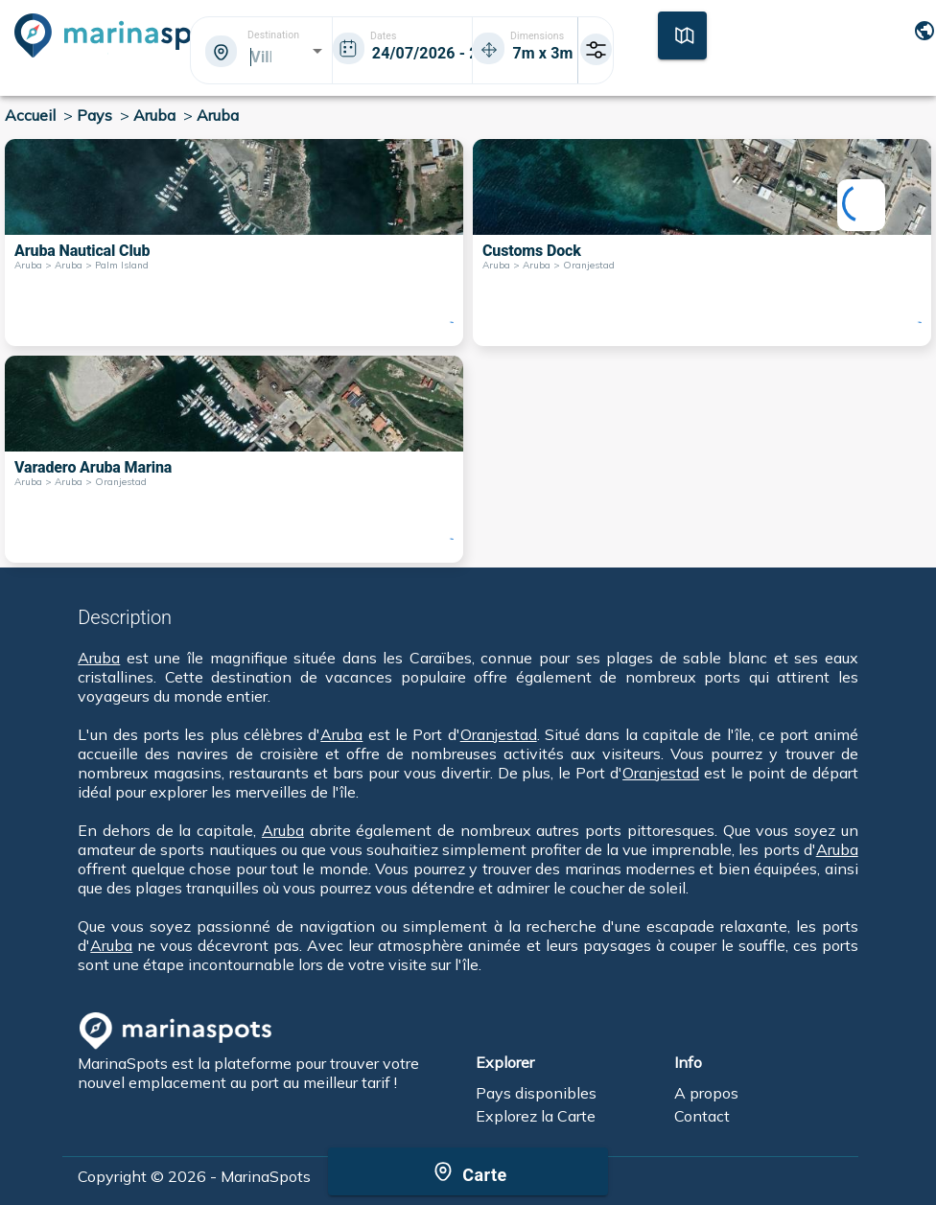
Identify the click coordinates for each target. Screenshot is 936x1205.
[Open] (317, 50)
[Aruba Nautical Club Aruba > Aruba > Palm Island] (234, 242)
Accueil (30, 115)
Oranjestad (498, 734)
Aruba (154, 115)
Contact (702, 1115)
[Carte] (682, 33)
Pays (94, 115)
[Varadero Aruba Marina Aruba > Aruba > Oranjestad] (234, 459)
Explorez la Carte (536, 1115)
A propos (706, 1092)
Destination (273, 35)
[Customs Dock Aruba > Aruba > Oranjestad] (702, 242)
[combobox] (260, 56)
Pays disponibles (536, 1092)
